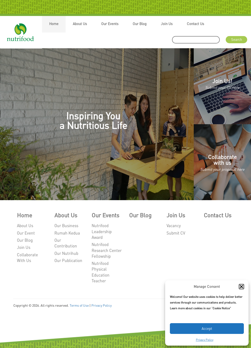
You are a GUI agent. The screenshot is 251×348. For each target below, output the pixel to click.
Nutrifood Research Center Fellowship (107, 250)
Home (53, 23)
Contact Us (195, 23)
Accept (207, 328)
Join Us (167, 23)
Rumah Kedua (67, 233)
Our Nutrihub (66, 253)
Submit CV (176, 233)
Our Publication (68, 260)
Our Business (66, 225)
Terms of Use (79, 305)
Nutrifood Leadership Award (102, 231)
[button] (241, 286)
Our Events (109, 23)
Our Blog (139, 23)
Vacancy (174, 225)
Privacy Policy (204, 340)
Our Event (26, 233)
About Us (80, 23)
